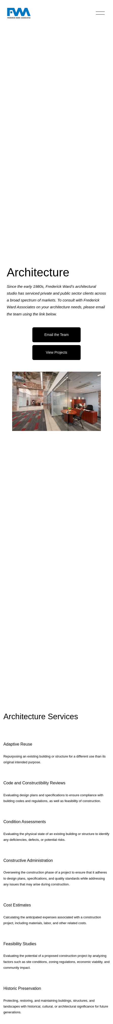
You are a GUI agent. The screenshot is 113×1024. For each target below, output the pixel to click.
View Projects (56, 352)
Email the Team (56, 335)
